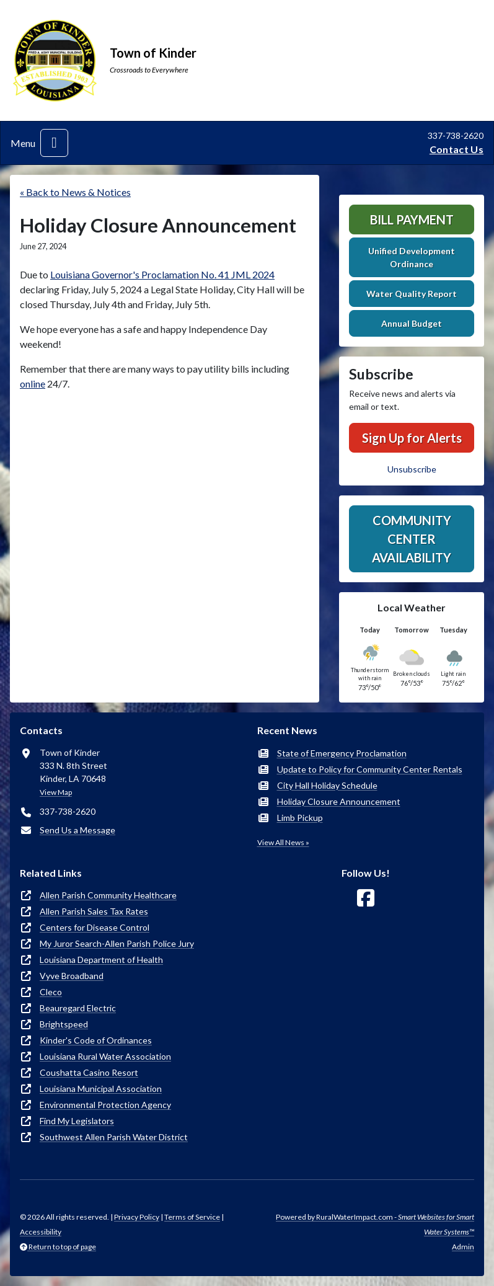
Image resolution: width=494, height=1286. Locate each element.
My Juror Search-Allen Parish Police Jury (117, 943)
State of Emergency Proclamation (342, 753)
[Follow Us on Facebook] (365, 898)
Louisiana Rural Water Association (105, 1056)
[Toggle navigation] (54, 143)
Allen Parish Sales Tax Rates (94, 911)
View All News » (283, 842)
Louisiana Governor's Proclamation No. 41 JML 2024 (162, 274)
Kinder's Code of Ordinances (96, 1040)
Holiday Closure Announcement (338, 801)
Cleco (51, 992)
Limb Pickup (300, 817)
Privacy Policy (136, 1217)
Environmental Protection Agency (105, 1104)
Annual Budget (411, 323)
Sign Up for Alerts (412, 437)
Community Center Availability (411, 539)
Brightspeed (64, 1024)
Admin (463, 1246)
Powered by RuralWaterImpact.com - (375, 1224)
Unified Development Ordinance (411, 257)
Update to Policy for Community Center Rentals (369, 769)
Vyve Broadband (72, 975)
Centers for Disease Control (94, 927)
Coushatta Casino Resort (89, 1072)
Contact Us (456, 149)
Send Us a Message (77, 830)
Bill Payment (412, 219)
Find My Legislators (77, 1120)
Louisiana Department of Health (101, 959)
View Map (56, 792)
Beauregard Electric (78, 1008)
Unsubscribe (411, 469)
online (32, 383)
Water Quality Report (411, 293)
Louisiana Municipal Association (101, 1088)
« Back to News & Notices (75, 192)
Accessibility (40, 1231)
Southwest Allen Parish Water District (114, 1137)
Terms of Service (192, 1217)
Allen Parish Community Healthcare (108, 895)
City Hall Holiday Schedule (327, 785)
